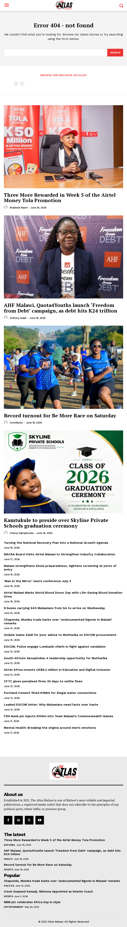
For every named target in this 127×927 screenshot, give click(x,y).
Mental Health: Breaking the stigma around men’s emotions (50, 727)
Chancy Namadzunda (21, 533)
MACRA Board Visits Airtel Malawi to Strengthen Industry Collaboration (59, 554)
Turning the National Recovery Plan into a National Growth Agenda (56, 543)
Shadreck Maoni (18, 207)
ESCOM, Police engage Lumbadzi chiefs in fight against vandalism (55, 646)
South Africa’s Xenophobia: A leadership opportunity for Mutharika (56, 658)
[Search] (115, 52)
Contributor (16, 422)
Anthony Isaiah (18, 318)
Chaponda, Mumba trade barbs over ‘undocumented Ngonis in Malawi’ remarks (62, 881)
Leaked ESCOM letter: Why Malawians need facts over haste (51, 704)
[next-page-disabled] (22, 83)
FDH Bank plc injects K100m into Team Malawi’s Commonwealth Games (58, 716)
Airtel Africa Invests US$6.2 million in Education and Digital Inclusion (57, 670)
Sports (8, 869)
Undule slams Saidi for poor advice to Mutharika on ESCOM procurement (60, 635)
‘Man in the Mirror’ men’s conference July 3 (37, 581)
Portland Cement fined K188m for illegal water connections (50, 693)
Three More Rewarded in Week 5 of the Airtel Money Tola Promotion (60, 198)
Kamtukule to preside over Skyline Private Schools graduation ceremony (56, 523)
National (9, 845)
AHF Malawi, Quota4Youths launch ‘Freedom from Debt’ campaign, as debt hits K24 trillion (60, 308)
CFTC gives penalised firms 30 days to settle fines (43, 681)
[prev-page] (16, 83)
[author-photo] (6, 207)
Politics (9, 885)
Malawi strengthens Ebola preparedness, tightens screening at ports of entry (60, 567)
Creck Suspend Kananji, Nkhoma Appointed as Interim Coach (48, 891)
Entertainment (14, 907)
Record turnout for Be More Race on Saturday (60, 415)
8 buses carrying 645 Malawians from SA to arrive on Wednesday (54, 608)
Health (8, 859)
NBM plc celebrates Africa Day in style (32, 902)
